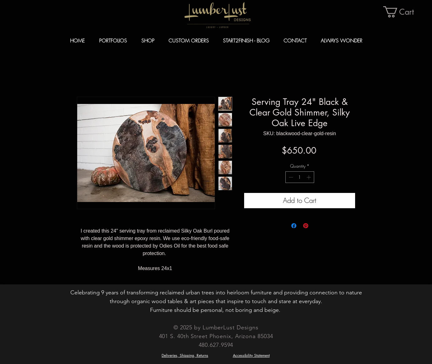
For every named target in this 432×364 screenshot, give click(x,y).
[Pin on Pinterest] (305, 225)
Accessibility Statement (251, 355)
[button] (404, 11)
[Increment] (309, 177)
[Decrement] (290, 177)
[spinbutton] (299, 177)
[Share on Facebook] (294, 225)
